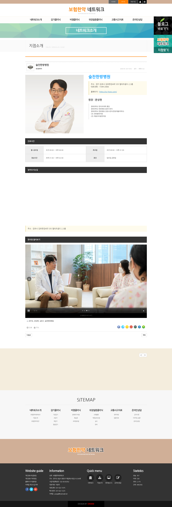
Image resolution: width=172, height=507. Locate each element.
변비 (96, 424)
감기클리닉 (55, 410)
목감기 (55, 421)
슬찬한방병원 (49, 321)
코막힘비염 (76, 421)
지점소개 (35, 418)
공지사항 (136, 414)
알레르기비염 (75, 414)
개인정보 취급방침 (30, 475)
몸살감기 (55, 424)
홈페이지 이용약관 (30, 481)
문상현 (36, 321)
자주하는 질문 (136, 418)
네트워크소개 (35, 410)
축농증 (76, 418)
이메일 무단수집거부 (31, 485)
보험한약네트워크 (35, 414)
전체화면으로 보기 (86, 315)
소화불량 (96, 414)
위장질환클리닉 (96, 410)
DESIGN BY (86, 504)
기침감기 (55, 414)
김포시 (42, 321)
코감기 (55, 418)
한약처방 (116, 414)
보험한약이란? (35, 421)
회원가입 (133, 1)
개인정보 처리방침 (30, 478)
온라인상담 (136, 410)
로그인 (123, 1)
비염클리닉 (76, 410)
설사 (96, 421)
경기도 (31, 321)
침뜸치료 (116, 418)
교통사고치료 (116, 410)
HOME (113, 1)
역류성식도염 (96, 418)
